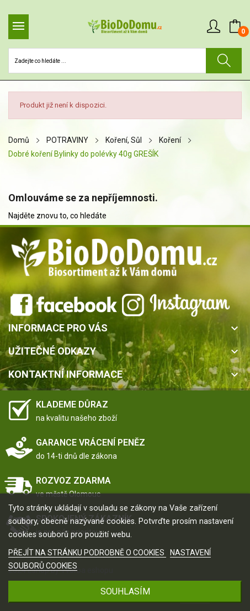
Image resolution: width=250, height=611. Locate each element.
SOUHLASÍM (125, 591)
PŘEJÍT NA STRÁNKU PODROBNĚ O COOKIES (87, 552)
